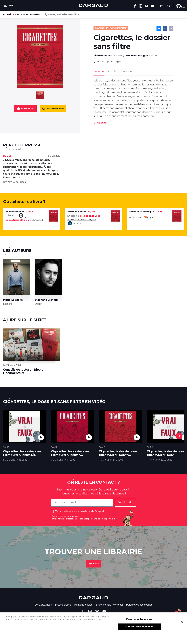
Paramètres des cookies (139, 604)
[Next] (179, 435)
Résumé (99, 71)
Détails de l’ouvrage (120, 71)
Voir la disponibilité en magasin (81, 222)
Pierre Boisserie (103, 55)
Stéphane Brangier (137, 55)
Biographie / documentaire (111, 28)
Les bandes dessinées (27, 14)
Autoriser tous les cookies (139, 629)
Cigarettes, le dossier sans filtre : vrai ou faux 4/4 (22, 453)
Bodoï (23, 182)
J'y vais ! (93, 563)
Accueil (7, 14)
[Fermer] (182, 624)
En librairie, (83, 215)
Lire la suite (100, 122)
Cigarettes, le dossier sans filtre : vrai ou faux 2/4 (118, 453)
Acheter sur (141, 217)
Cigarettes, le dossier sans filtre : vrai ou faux (166, 453)
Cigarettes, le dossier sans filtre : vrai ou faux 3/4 (70, 453)
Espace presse (63, 604)
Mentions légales (83, 604)
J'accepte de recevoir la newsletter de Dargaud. (79, 511)
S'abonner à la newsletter (109, 604)
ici (115, 519)
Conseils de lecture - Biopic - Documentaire (24, 371)
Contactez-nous (43, 604)
